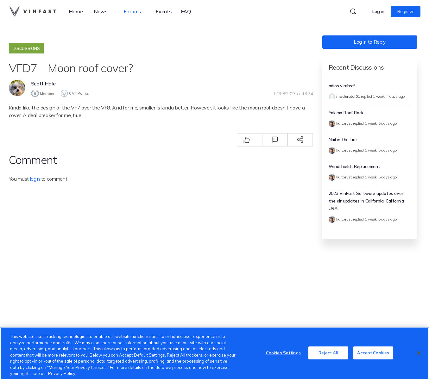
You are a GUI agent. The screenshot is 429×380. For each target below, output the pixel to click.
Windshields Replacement (354, 166)
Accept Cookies (373, 352)
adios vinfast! (342, 86)
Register (405, 11)
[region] (214, 353)
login (35, 178)
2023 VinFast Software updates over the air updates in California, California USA (366, 200)
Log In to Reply (370, 42)
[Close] (419, 353)
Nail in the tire (343, 139)
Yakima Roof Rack (346, 112)
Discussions (26, 48)
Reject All (328, 352)
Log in (378, 11)
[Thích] (246, 139)
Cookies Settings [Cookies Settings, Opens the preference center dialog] (283, 352)
